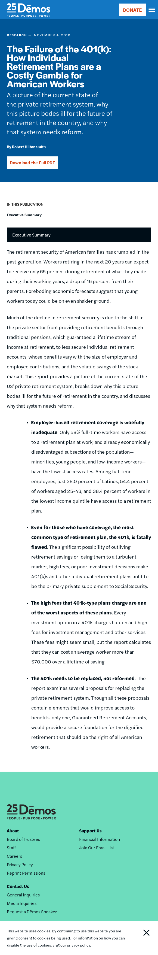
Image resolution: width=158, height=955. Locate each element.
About (13, 830)
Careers (14, 856)
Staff (11, 847)
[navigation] (152, 10)
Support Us (90, 830)
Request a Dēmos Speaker (32, 911)
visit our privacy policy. (71, 945)
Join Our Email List (96, 847)
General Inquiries (23, 895)
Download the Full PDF (32, 162)
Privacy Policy (20, 864)
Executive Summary (24, 214)
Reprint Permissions (26, 873)
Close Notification (142, 938)
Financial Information (99, 839)
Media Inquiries (21, 903)
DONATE (132, 9)
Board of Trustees (23, 839)
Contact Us (18, 886)
